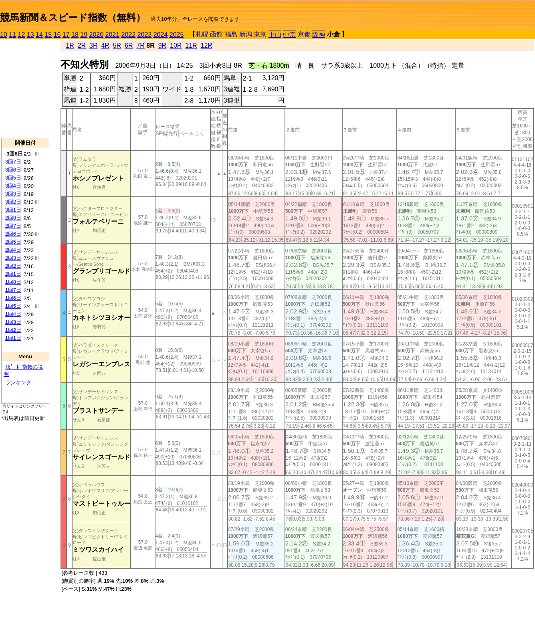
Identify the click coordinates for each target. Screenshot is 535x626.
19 (83, 34)
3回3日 (13, 194)
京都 (304, 34)
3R (93, 45)
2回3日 (13, 258)
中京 (289, 34)
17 (66, 34)
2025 (177, 34)
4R (105, 45)
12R (206, 45)
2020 (96, 34)
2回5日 (13, 242)
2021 (112, 34)
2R (82, 45)
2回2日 (13, 266)
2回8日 (13, 218)
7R (140, 45)
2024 (160, 34)
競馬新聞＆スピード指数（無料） (72, 17)
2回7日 (13, 226)
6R (129, 45)
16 (57, 34)
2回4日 (13, 250)
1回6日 (13, 298)
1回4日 (13, 314)
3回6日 (13, 170)
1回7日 (13, 290)
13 (30, 34)
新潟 (245, 34)
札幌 (202, 34)
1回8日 (13, 282)
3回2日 (13, 202)
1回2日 (13, 330)
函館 (216, 34)
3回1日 (13, 210)
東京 (260, 34)
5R (117, 45)
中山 (275, 34)
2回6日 (13, 234)
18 (75, 34)
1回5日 (13, 306)
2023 (144, 34)
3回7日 (13, 162)
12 (21, 34)
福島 (231, 34)
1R (70, 45)
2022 (128, 34)
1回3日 (13, 322)
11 (12, 34)
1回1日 (13, 338)
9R (162, 45)
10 (3, 34)
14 (39, 34)
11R (191, 45)
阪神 (318, 34)
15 (48, 34)
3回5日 (13, 178)
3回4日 (13, 186)
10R (176, 45)
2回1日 (13, 274)
